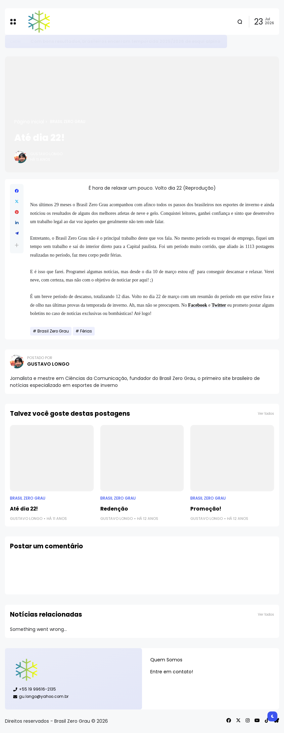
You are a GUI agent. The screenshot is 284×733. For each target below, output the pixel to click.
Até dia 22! (24, 508)
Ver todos (266, 413)
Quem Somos (166, 659)
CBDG (15, 41)
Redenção (114, 508)
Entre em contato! (171, 671)
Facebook (197, 305)
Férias (86, 331)
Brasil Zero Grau (67, 121)
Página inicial (29, 121)
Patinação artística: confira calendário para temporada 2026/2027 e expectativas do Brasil (138, 41)
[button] (17, 245)
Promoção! (205, 508)
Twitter (219, 305)
